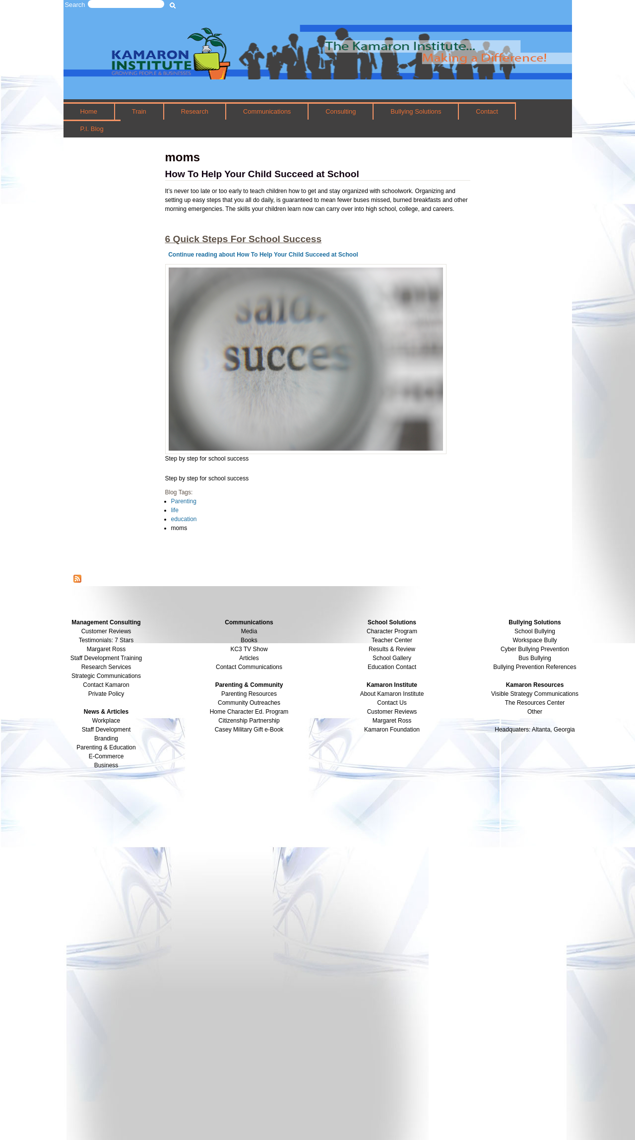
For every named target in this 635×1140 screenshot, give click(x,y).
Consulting (340, 111)
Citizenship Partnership (248, 720)
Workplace (106, 720)
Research (194, 111)
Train (139, 111)
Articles (248, 658)
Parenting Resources (249, 693)
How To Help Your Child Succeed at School (262, 174)
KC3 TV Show (248, 649)
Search (75, 4)
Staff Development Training (106, 658)
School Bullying (534, 631)
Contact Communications (249, 667)
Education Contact (392, 667)
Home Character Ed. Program (249, 711)
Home (88, 111)
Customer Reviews (392, 711)
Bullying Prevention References (534, 667)
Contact (487, 111)
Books (249, 640)
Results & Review (392, 649)
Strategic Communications (106, 675)
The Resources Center (535, 702)
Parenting (183, 501)
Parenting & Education (105, 747)
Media (249, 631)
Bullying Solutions (415, 111)
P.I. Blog (91, 129)
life (175, 510)
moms (179, 528)
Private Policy (106, 693)
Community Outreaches (249, 702)
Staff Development (106, 729)
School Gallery (392, 658)
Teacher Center (392, 640)
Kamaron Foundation (392, 729)
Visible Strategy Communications (534, 693)
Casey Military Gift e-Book (249, 729)
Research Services (106, 667)
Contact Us (391, 702)
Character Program (392, 631)
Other (534, 711)
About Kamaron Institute (392, 693)
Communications (267, 111)
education (184, 519)
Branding (106, 738)
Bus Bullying (534, 658)
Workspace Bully (534, 640)
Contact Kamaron (106, 684)
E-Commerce (106, 756)
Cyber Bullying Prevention (535, 649)
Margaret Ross (106, 649)
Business (106, 765)
